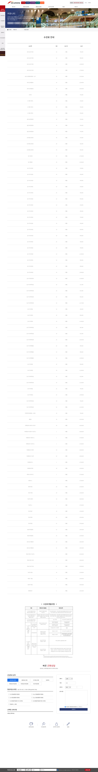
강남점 (24, 2)
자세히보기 (80, 706)
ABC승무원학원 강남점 (13, 2)
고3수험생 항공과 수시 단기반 (16, 701)
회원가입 (89, 2)
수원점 (41, 2)
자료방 (63, 6)
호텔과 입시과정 (39, 6)
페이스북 (87, 7)
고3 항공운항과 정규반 (15, 694)
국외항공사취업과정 (24, 684)
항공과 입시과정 (26, 6)
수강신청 (17, 23)
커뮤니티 (76, 6)
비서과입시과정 (36, 680)
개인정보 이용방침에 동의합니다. (72, 706)
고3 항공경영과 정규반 (15, 697)
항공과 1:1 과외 (13, 704)
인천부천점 (35, 2)
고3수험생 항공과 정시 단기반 (39, 701)
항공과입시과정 (13, 680)
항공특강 (47, 680)
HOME (10, 29)
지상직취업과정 (36, 684)
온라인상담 (11, 23)
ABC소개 (13, 6)
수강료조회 (24, 23)
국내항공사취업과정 (13, 684)
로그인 (85, 2)
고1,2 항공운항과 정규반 (38, 694)
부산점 (46, 2)
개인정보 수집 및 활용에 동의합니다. (65, 770)
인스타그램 (90, 7)
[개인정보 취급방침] (75, 769)
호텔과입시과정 (24, 680)
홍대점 (29, 2)
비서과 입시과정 (51, 6)
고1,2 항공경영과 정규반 (38, 697)
